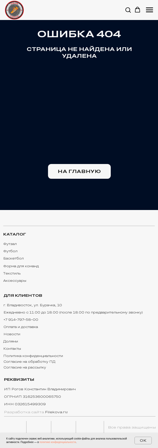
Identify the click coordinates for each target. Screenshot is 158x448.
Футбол (10, 251)
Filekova (53, 412)
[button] (128, 10)
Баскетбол (13, 258)
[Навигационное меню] (149, 10)
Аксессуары (14, 280)
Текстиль (11, 273)
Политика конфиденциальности (33, 356)
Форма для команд (21, 266)
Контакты (12, 348)
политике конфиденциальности (58, 442)
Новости (12, 334)
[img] (13, 427)
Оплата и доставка (21, 326)
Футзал (10, 244)
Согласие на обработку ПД (29, 361)
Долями (10, 341)
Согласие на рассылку (25, 367)
